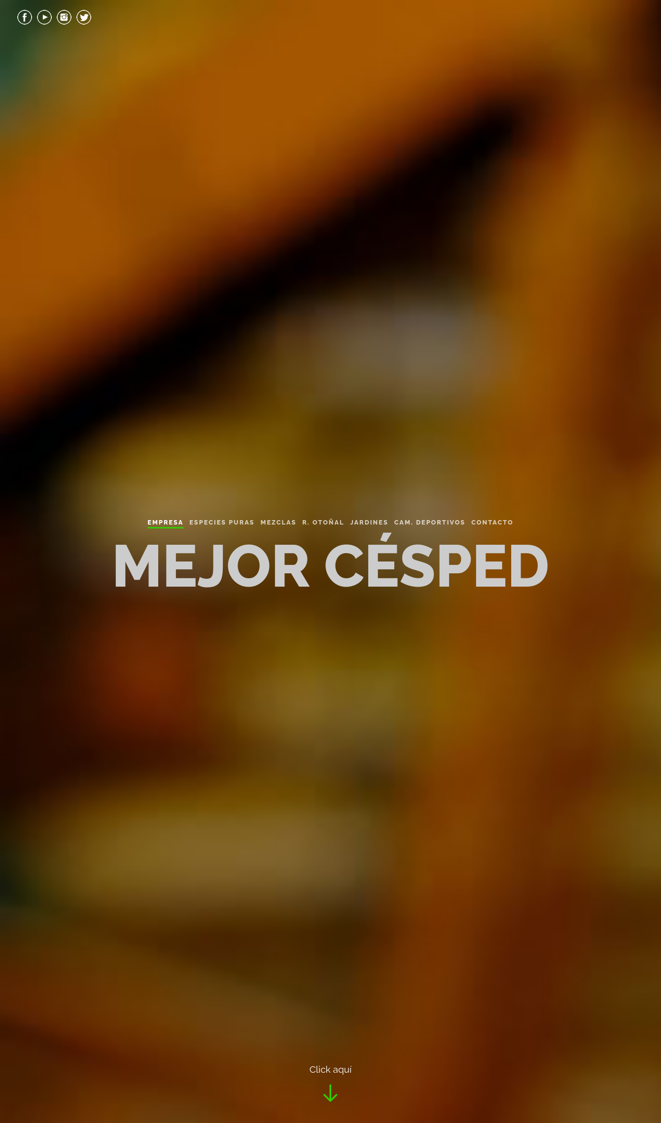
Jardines (369, 522)
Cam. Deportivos (429, 522)
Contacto (492, 522)
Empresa (165, 522)
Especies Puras (221, 522)
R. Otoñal (323, 522)
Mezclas (278, 522)
